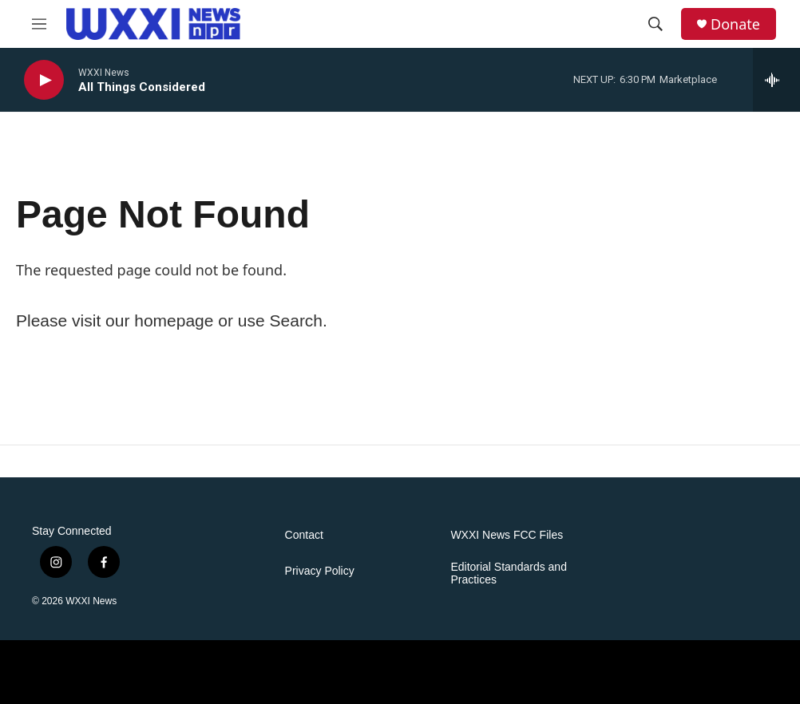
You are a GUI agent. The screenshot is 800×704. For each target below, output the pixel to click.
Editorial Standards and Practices (508, 573)
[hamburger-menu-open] (39, 24)
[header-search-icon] (655, 24)
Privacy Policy (319, 571)
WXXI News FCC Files (506, 535)
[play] (44, 80)
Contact (304, 535)
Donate (735, 24)
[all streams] (776, 80)
